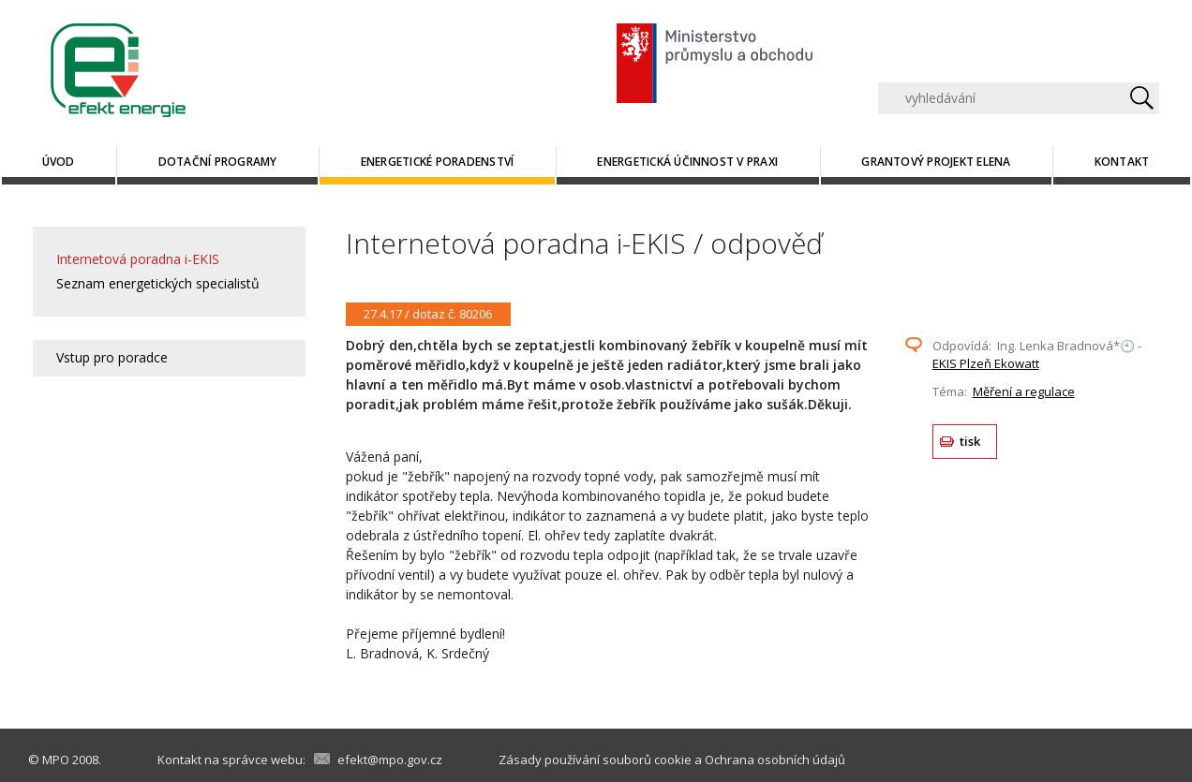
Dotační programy (217, 162)
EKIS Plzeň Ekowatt (985, 363)
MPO (55, 759)
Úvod (58, 162)
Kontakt (1122, 162)
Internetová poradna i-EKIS (137, 259)
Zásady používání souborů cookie (595, 759)
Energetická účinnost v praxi (687, 162)
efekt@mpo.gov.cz (389, 759)
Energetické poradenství (437, 162)
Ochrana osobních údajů (775, 759)
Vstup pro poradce (112, 357)
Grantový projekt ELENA (935, 162)
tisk (970, 441)
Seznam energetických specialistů (158, 283)
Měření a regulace (1024, 391)
